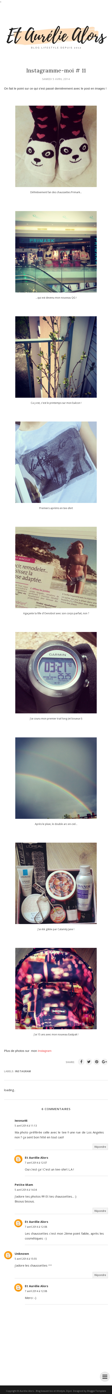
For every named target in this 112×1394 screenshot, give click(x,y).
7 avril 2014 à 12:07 (36, 1162)
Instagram (23, 1071)
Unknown (22, 1254)
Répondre (100, 1147)
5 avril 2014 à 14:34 (26, 1189)
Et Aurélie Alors (36, 1157)
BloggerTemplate (96, 1390)
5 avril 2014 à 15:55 (26, 1258)
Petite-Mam (24, 1185)
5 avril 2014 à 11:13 (26, 1125)
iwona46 (21, 1120)
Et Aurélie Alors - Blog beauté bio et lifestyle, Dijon (44, 1390)
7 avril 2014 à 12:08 (36, 1227)
